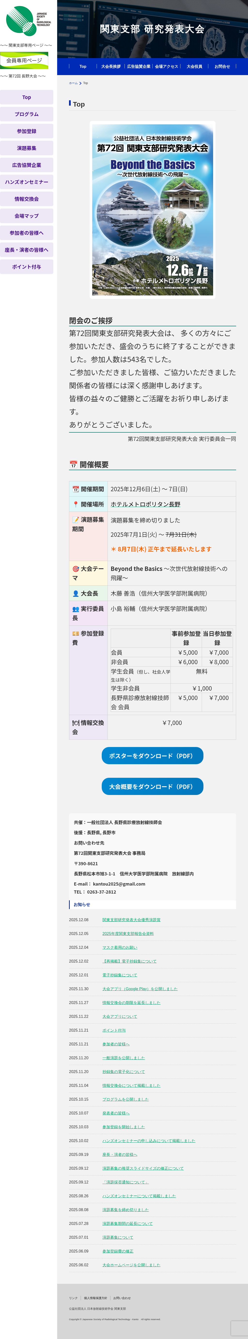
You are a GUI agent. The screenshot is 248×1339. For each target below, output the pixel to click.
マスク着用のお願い (119, 947)
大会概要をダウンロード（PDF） (152, 786)
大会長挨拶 (111, 66)
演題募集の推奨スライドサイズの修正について (143, 1168)
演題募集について (117, 1237)
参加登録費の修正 (117, 1251)
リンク (73, 1298)
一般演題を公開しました (123, 1058)
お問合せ (222, 66)
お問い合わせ (122, 1298)
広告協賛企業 (138, 66)
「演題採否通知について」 (125, 1182)
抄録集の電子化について (123, 1072)
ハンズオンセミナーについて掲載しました (139, 1196)
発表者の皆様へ (116, 1113)
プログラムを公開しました (125, 1099)
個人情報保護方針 (95, 1298)
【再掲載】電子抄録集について (129, 961)
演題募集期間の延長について (127, 1224)
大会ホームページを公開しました (131, 1265)
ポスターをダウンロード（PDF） (152, 755)
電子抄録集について (119, 975)
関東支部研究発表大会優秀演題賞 (131, 920)
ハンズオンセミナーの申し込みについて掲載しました (148, 1141)
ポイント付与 (114, 1030)
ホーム (73, 83)
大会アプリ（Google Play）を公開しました (140, 989)
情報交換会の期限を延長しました (131, 1003)
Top (82, 66)
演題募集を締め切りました (125, 1210)
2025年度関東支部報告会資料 (128, 934)
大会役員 (194, 66)
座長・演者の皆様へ (119, 1154)
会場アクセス (166, 66)
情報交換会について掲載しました (131, 1085)
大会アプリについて (119, 1016)
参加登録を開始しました (123, 1127)
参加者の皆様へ (116, 1044)
